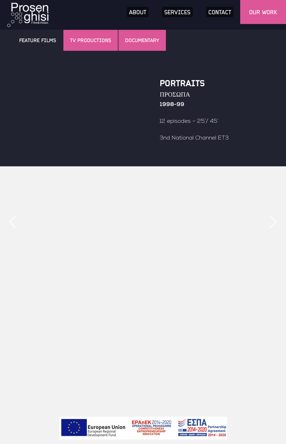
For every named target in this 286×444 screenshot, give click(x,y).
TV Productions (90, 40)
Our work (263, 12)
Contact (219, 12)
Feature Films (37, 40)
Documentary (142, 40)
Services (177, 12)
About (137, 12)
